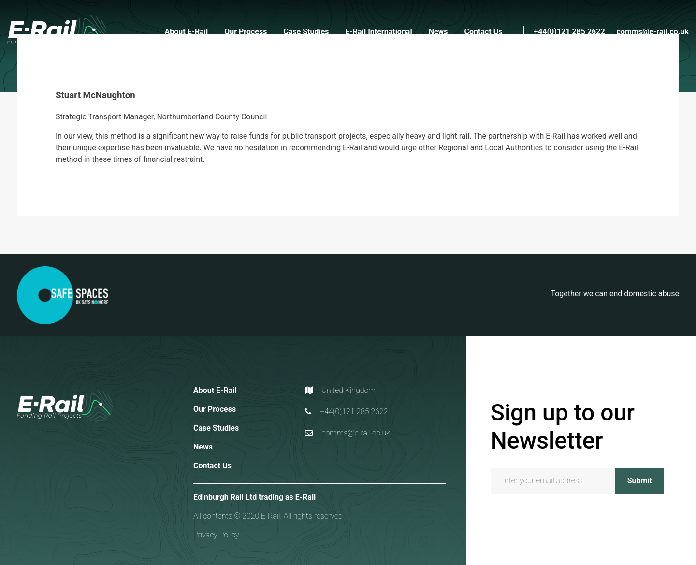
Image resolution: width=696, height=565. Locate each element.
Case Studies (306, 31)
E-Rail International (379, 31)
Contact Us (483, 31)
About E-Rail (186, 31)
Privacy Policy (216, 535)
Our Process (245, 31)
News (438, 31)
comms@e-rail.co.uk (653, 31)
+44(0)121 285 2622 (569, 31)
